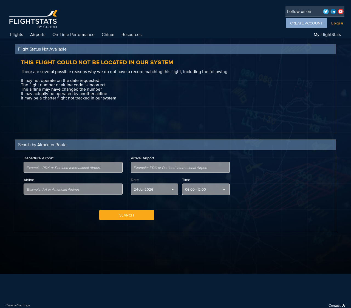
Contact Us (337, 305)
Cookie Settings (17, 305)
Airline (29, 179)
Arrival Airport (142, 158)
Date (135, 179)
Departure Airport (38, 158)
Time (186, 179)
